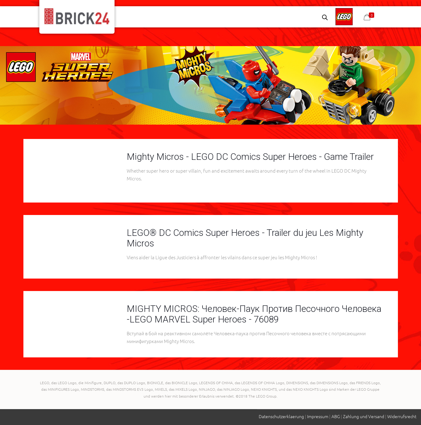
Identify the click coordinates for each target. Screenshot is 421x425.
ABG (335, 416)
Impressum (317, 416)
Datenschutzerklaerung (281, 416)
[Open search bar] (325, 17)
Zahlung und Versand (363, 416)
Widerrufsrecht (401, 416)
